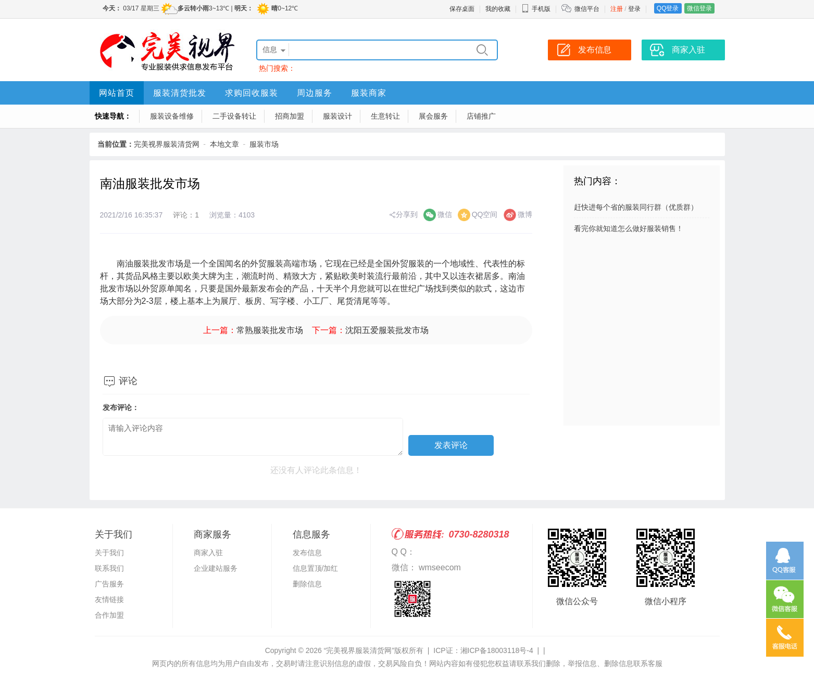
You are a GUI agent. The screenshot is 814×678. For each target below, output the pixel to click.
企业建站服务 (215, 568)
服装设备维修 (172, 116)
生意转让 (385, 116)
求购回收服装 (251, 92)
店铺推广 (481, 116)
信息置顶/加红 (316, 568)
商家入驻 (208, 552)
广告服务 (109, 584)
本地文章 (224, 144)
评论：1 (186, 215)
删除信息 (307, 584)
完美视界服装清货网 (166, 144)
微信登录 (699, 8)
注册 (616, 8)
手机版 (535, 8)
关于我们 (109, 552)
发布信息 (307, 552)
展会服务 (433, 116)
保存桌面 (461, 8)
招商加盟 (289, 116)
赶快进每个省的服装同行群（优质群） (636, 207)
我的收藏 (497, 8)
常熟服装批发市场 (269, 330)
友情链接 (109, 599)
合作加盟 (109, 615)
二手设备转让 (234, 116)
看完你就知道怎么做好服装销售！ (628, 228)
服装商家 (368, 92)
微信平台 (586, 8)
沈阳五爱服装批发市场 (387, 330)
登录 (634, 8)
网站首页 (116, 92)
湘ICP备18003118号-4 (496, 650)
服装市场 (264, 144)
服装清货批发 (179, 92)
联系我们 (109, 568)
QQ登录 (668, 8)
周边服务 (314, 92)
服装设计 (337, 116)
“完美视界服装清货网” (359, 650)
